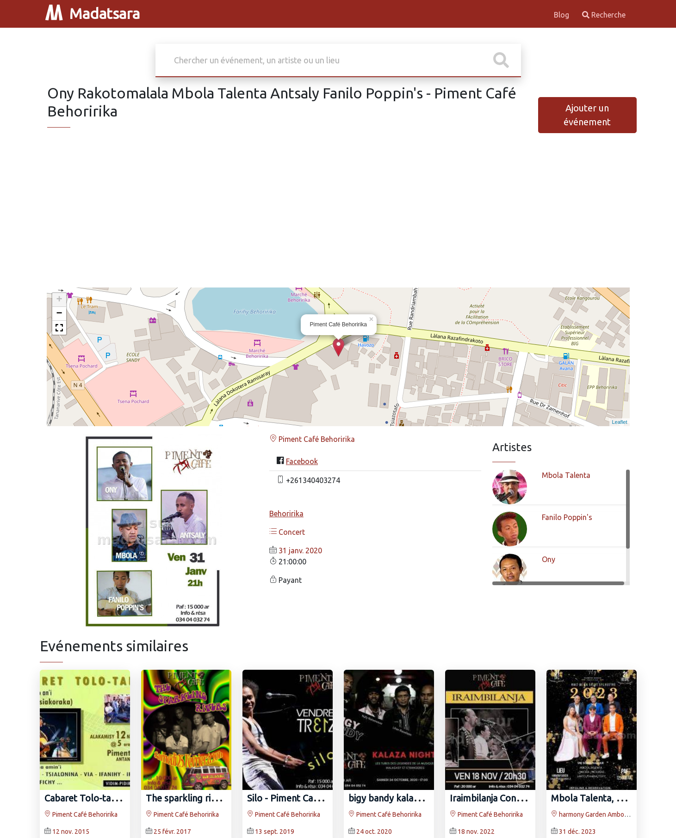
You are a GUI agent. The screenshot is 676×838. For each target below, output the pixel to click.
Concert (287, 532)
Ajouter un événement (587, 115)
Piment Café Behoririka (312, 439)
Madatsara (92, 13)
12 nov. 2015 (70, 831)
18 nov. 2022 (476, 831)
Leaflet (619, 422)
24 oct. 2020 (374, 831)
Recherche (604, 15)
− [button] (59, 314)
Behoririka (286, 513)
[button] (59, 328)
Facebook (302, 461)
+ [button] (59, 300)
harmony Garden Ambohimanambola (606, 814)
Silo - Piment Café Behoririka (307, 798)
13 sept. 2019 (274, 831)
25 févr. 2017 (172, 831)
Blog (562, 15)
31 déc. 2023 (577, 831)
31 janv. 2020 (300, 550)
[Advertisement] (338, 215)
